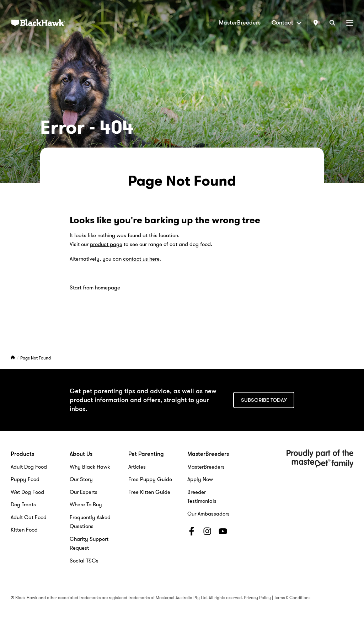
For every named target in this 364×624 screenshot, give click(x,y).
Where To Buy (86, 504)
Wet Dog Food (27, 492)
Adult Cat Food (29, 517)
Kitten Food (24, 530)
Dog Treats (23, 504)
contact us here (141, 259)
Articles (137, 467)
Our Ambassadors (208, 514)
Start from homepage (95, 288)
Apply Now (200, 479)
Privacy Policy (257, 597)
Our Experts (83, 492)
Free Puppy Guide (150, 479)
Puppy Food (25, 479)
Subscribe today (264, 400)
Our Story (81, 479)
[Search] (332, 22)
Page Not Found (35, 358)
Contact (287, 22)
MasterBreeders (240, 22)
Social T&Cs (84, 561)
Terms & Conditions (292, 597)
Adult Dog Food (29, 467)
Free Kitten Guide (149, 492)
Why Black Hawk (90, 467)
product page (106, 244)
